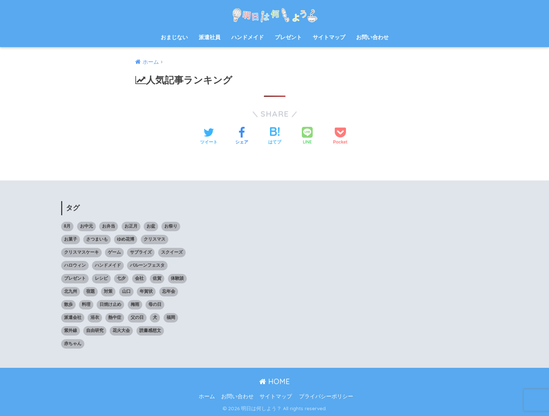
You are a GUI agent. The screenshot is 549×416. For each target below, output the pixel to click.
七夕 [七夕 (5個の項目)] (121, 278)
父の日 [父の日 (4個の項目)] (137, 317)
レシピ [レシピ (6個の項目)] (101, 278)
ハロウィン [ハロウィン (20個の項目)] (75, 265)
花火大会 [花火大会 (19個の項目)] (121, 330)
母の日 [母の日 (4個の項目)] (154, 304)
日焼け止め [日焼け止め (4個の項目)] (110, 304)
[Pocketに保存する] (340, 136)
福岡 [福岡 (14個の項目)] (170, 317)
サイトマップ (329, 37)
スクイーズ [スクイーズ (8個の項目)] (172, 252)
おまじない (174, 37)
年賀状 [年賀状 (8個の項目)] (146, 291)
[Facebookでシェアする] (241, 136)
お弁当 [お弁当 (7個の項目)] (108, 226)
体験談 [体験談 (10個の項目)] (177, 278)
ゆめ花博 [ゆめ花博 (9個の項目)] (125, 239)
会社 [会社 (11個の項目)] (139, 278)
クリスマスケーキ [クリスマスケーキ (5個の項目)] (81, 252)
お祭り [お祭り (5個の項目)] (170, 226)
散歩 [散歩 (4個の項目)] (68, 304)
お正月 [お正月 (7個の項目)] (131, 226)
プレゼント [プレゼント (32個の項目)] (75, 278)
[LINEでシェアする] (307, 136)
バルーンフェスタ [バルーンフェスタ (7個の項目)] (147, 265)
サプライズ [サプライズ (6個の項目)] (141, 252)
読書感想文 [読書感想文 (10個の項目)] (150, 330)
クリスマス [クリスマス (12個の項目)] (154, 239)
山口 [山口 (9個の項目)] (126, 291)
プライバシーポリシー (326, 396)
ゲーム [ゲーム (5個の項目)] (114, 252)
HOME (274, 381)
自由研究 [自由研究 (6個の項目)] (95, 330)
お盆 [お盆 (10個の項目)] (151, 226)
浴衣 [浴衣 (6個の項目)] (94, 317)
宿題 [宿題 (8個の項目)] (90, 291)
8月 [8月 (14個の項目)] (67, 226)
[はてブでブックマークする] (274, 136)
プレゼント (288, 37)
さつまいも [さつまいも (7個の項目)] (97, 239)
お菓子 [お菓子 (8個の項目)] (70, 239)
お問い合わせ (372, 37)
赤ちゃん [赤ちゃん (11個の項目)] (72, 343)
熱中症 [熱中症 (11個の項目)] (114, 317)
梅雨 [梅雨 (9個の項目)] (135, 304)
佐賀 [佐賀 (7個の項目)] (157, 278)
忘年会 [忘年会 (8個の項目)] (168, 291)
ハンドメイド (247, 37)
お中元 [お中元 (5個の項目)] (86, 226)
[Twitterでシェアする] (209, 136)
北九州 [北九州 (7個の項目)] (70, 291)
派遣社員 (209, 37)
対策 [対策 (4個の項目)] (108, 291)
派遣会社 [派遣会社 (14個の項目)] (72, 317)
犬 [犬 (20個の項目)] (155, 317)
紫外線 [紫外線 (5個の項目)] (70, 330)
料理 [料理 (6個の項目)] (86, 304)
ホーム (207, 396)
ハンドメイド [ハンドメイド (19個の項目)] (108, 265)
